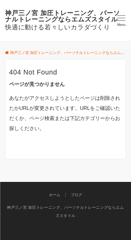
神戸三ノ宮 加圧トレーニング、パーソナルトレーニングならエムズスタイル (62, 16)
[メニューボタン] (121, 21)
